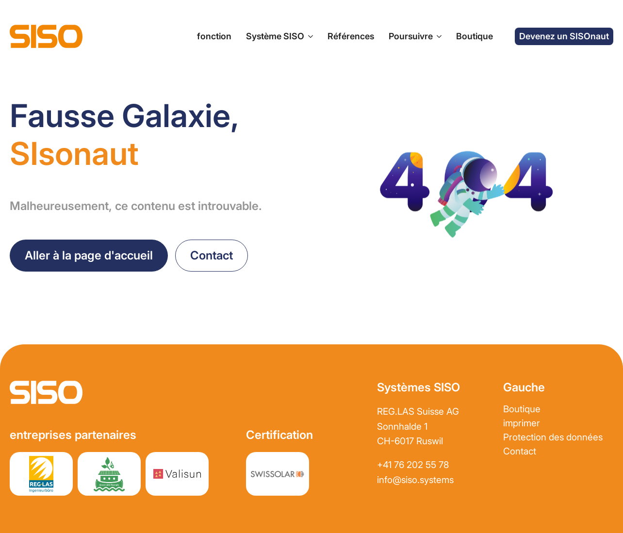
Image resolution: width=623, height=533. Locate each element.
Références (351, 36)
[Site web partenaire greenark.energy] (109, 474)
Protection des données (553, 437)
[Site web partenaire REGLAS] (41, 474)
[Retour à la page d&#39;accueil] (89, 256)
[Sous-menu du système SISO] (308, 37)
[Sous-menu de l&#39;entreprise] (437, 37)
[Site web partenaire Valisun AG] (177, 474)
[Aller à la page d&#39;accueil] (46, 36)
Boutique (474, 36)
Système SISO (275, 36)
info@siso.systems (415, 479)
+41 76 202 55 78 (413, 464)
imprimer (521, 423)
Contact (519, 451)
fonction (214, 36)
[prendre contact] (211, 256)
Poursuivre (411, 36)
